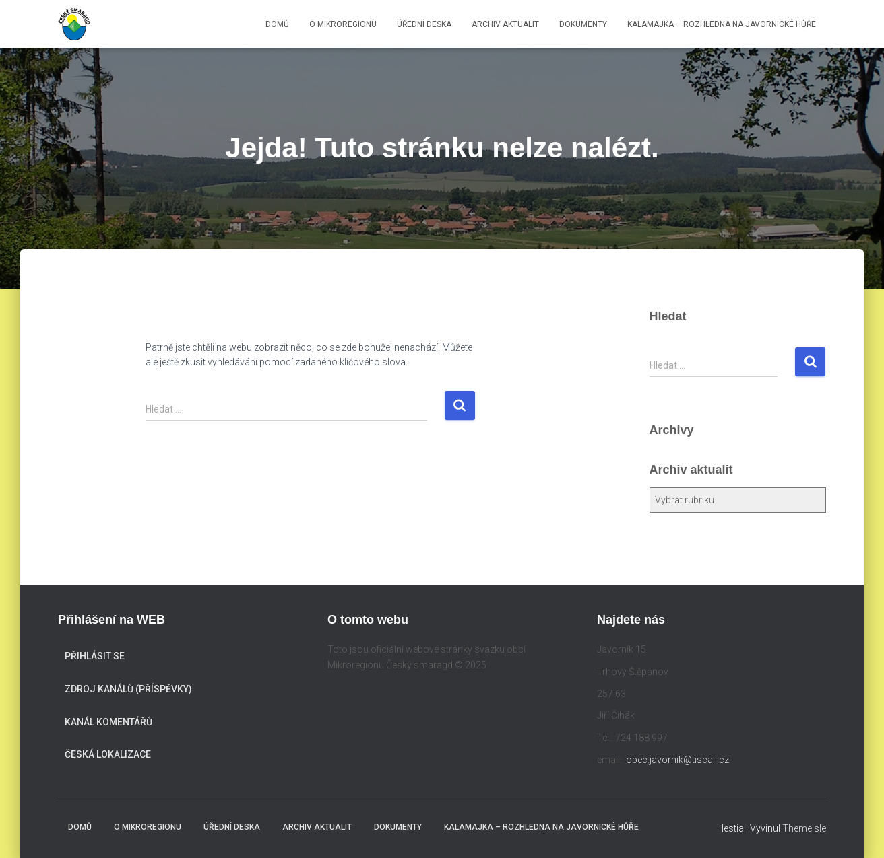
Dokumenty (583, 24)
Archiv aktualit (505, 24)
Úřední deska (424, 24)
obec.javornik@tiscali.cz (677, 759)
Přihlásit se (95, 656)
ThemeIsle (804, 828)
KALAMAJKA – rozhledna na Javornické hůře (721, 24)
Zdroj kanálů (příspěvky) (128, 689)
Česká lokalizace (108, 754)
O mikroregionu (343, 24)
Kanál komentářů (108, 722)
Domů (277, 24)
